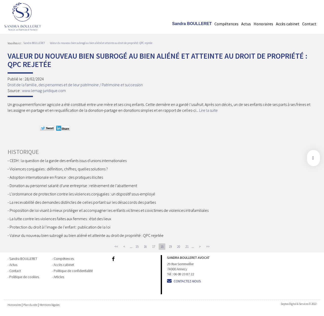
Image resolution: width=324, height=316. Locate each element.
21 (187, 246)
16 (145, 246)
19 (170, 246)
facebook (313, 158)
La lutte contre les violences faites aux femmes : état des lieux (60, 218)
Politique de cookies (24, 277)
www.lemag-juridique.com (44, 90)
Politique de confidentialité (73, 270)
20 (178, 246)
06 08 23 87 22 (183, 274)
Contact (309, 23)
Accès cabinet (287, 23)
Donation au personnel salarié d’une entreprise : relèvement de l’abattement (73, 185)
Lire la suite (208, 110)
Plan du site (30, 305)
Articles (59, 277)
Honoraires (263, 23)
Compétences (226, 23)
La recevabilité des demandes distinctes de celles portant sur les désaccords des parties (83, 202)
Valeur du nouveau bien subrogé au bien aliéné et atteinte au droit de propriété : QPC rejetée (101, 43)
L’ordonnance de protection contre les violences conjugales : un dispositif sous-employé (82, 193)
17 (153, 246)
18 (162, 246)
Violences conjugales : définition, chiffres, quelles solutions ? (59, 168)
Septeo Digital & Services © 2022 (298, 304)
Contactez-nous (187, 281)
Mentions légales (49, 305)
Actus (246, 23)
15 (136, 246)
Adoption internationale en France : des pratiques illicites (56, 177)
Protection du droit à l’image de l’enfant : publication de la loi (60, 227)
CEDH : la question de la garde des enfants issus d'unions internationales (68, 160)
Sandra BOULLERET (192, 23)
